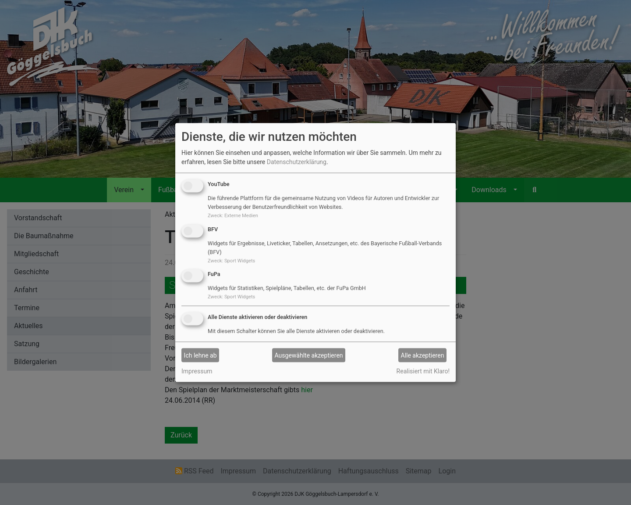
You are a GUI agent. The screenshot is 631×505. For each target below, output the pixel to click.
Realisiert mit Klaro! (423, 371)
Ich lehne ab (200, 354)
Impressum (196, 371)
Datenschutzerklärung (296, 161)
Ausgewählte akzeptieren (309, 354)
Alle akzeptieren (422, 354)
